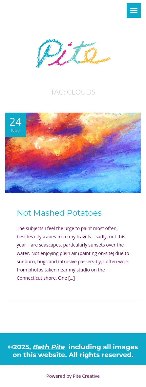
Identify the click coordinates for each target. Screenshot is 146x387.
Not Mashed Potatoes (59, 213)
